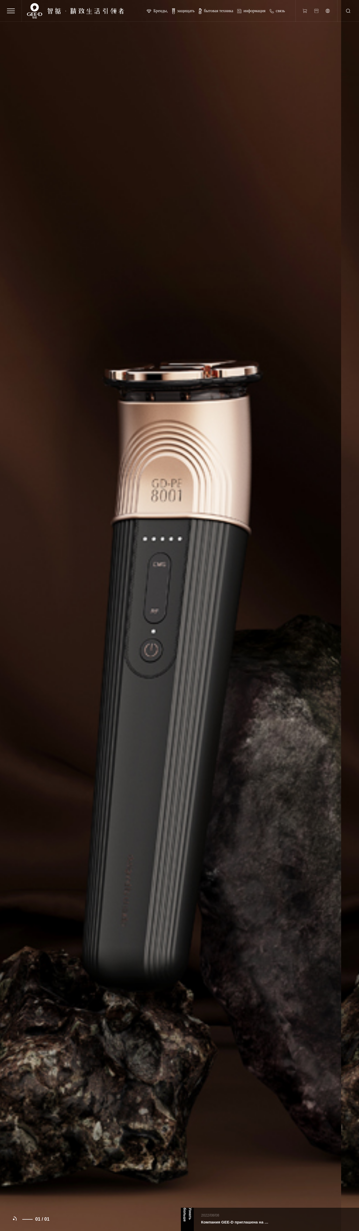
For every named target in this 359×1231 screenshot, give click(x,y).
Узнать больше (207, 1215)
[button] (14, 1219)
